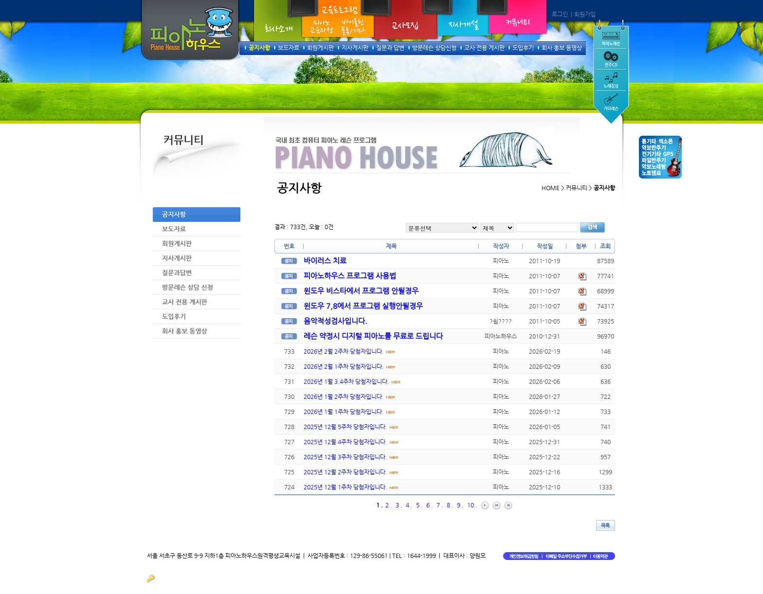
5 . (419, 505)
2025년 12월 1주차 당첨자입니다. (351, 487)
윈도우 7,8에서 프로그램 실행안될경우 (363, 306)
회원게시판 (320, 47)
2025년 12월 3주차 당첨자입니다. (351, 456)
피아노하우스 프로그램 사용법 (350, 275)
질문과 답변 (390, 47)
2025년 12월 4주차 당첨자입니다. (351, 441)
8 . (450, 505)
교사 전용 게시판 (484, 47)
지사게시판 (355, 47)
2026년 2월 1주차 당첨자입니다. (350, 366)
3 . (399, 505)
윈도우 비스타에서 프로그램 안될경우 (361, 291)
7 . (439, 505)
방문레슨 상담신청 (434, 47)
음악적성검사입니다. (335, 321)
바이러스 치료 (325, 260)
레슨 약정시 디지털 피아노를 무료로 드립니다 (373, 336)
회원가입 (585, 14)
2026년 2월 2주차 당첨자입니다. (350, 351)
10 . (472, 505)
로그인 (560, 14)
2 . (388, 505)
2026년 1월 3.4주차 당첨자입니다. (352, 381)
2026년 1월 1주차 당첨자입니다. (350, 411)
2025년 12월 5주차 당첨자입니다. (351, 426)
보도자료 (288, 47)
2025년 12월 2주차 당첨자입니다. (351, 471)
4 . (409, 505)
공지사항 (259, 47)
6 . (429, 505)
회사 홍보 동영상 (562, 47)
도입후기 (523, 47)
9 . (460, 505)
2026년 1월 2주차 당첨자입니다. (350, 396)
